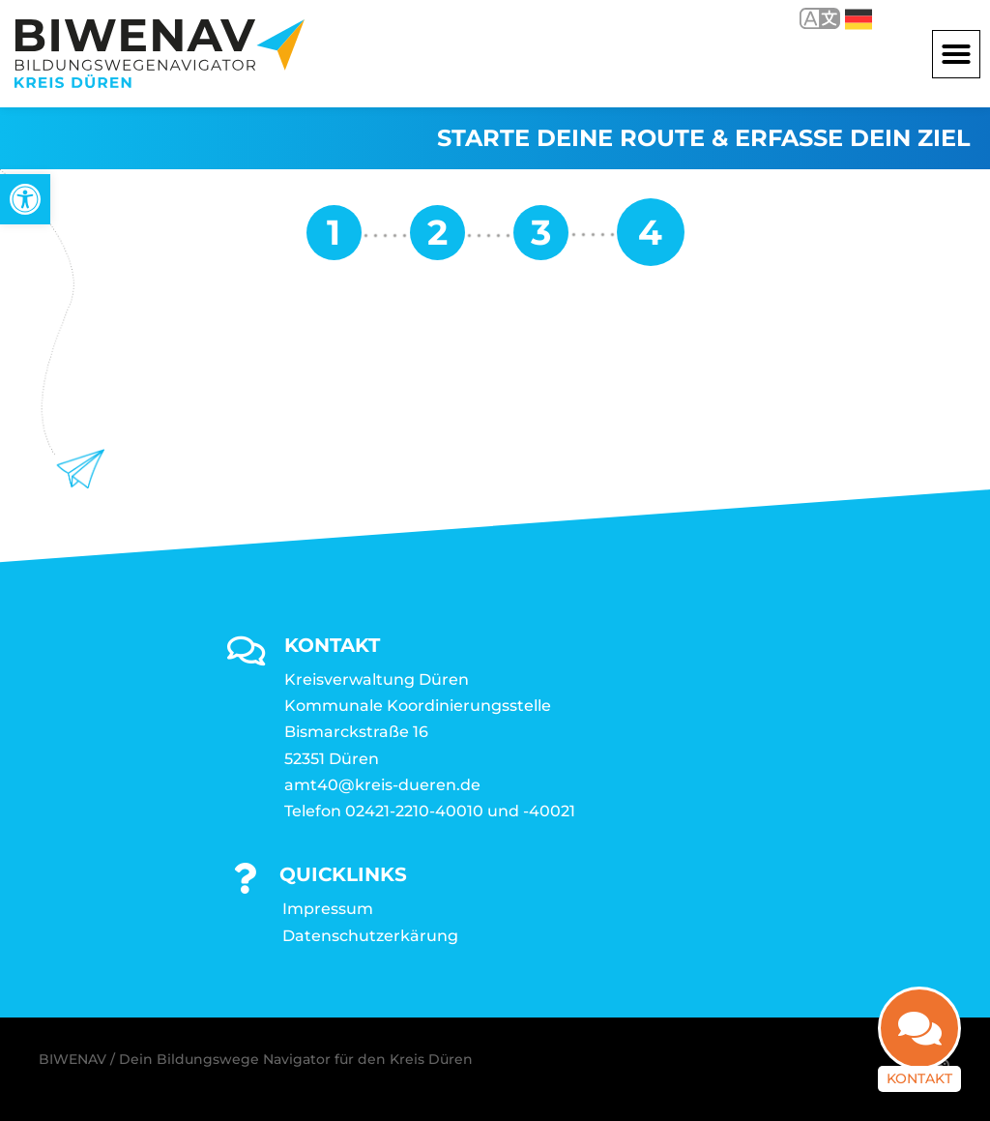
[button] (956, 54)
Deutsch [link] (858, 19)
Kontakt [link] (919, 1087)
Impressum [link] (327, 909)
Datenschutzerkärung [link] (370, 936)
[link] (25, 199)
